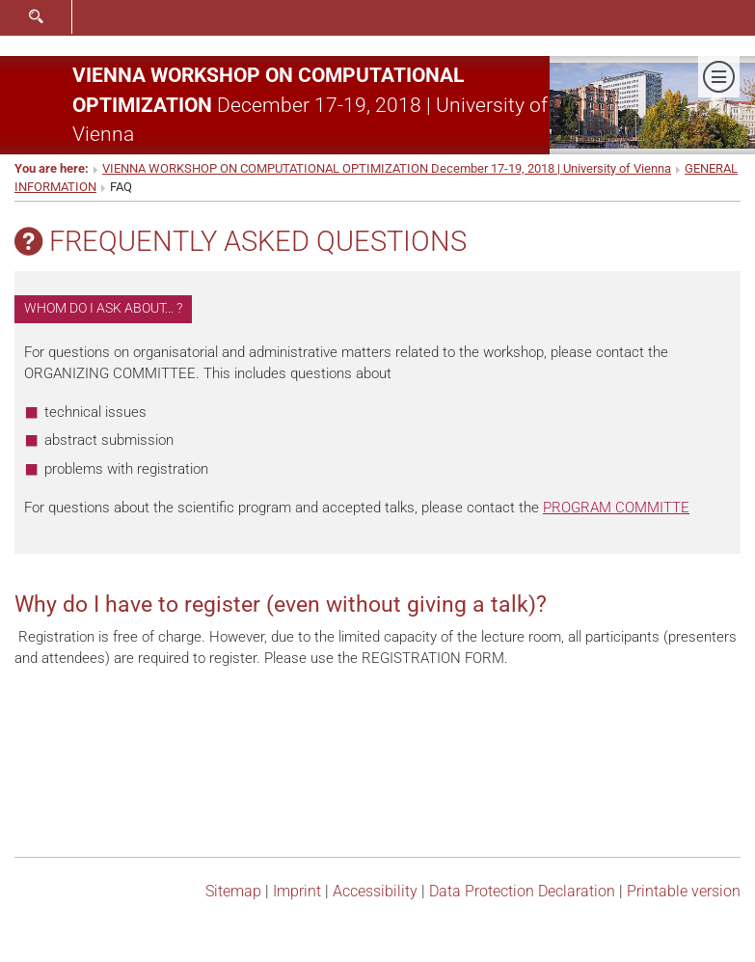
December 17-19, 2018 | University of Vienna (310, 104)
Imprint (297, 891)
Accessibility (375, 891)
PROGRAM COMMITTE (616, 507)
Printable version (684, 891)
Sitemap (233, 891)
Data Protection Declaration (522, 891)
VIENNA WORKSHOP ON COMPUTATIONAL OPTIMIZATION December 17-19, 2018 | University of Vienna (386, 168)
